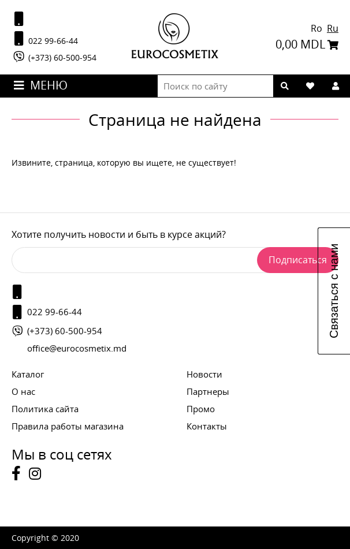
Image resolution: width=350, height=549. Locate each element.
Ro (318, 28)
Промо (201, 408)
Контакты (207, 426)
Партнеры (208, 391)
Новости (204, 374)
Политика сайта (45, 408)
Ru (332, 28)
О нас (23, 391)
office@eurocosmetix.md (76, 348)
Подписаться (298, 259)
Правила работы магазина (68, 426)
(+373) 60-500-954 (54, 57)
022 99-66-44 (45, 38)
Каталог (28, 374)
